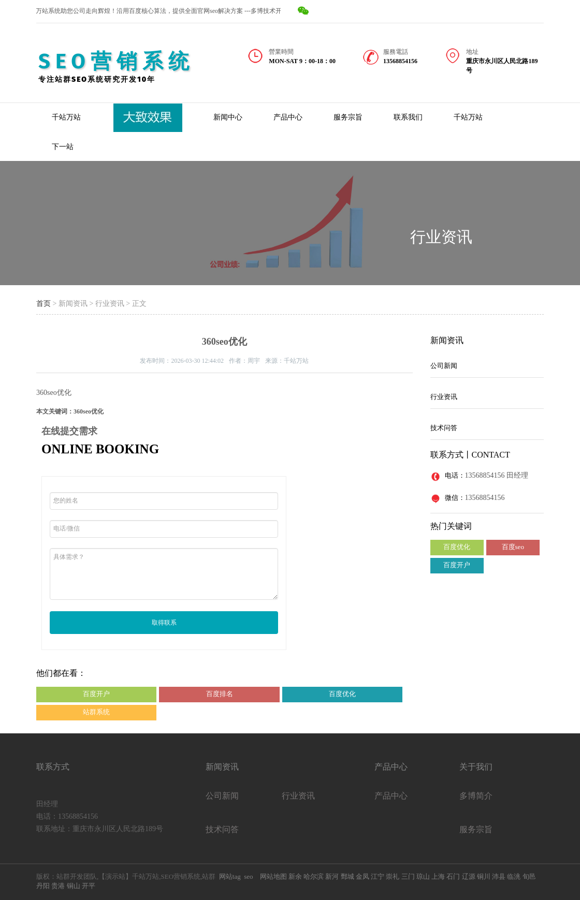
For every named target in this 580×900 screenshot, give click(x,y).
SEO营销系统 (116, 61)
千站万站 (66, 117)
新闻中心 (227, 117)
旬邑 (529, 876)
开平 (88, 886)
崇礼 (392, 876)
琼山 (423, 876)
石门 (453, 876)
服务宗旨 (348, 117)
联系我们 (408, 117)
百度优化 (342, 694)
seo (248, 876)
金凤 (362, 876)
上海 (438, 876)
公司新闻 (443, 366)
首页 (43, 303)
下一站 (63, 147)
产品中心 (287, 117)
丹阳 (43, 886)
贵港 (58, 886)
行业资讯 (441, 236)
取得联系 (164, 622)
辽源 (468, 876)
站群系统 (96, 712)
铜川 (483, 876)
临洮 (513, 876)
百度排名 (219, 694)
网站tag (230, 876)
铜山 (73, 886)
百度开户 (96, 694)
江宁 (377, 876)
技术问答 (443, 428)
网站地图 (273, 876)
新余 (294, 876)
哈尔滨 (313, 876)
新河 (332, 876)
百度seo (513, 547)
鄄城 (347, 876)
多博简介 (475, 795)
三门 (408, 876)
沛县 (498, 876)
